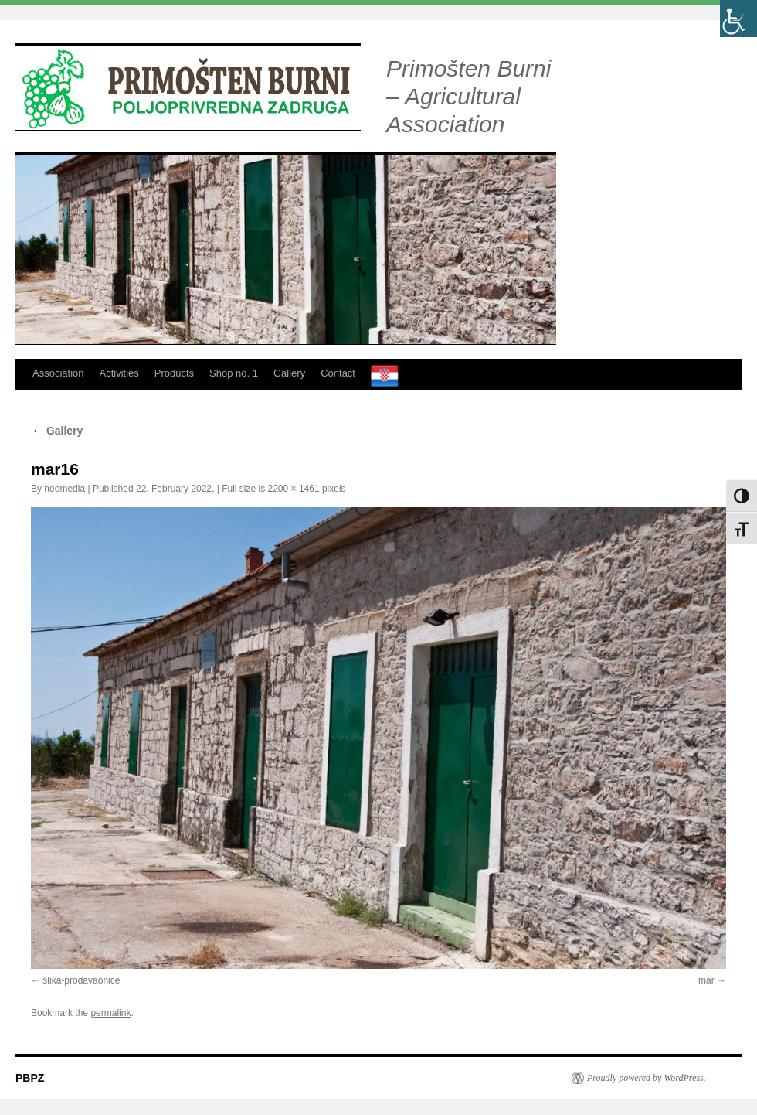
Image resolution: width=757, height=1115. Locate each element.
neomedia (64, 488)
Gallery (289, 373)
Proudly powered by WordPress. (646, 1077)
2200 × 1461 (294, 488)
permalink (110, 1013)
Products (174, 373)
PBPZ (29, 1078)
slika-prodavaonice (81, 980)
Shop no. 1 (233, 373)
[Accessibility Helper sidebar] (738, 18)
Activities (118, 373)
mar (706, 980)
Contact (338, 373)
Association (57, 373)
